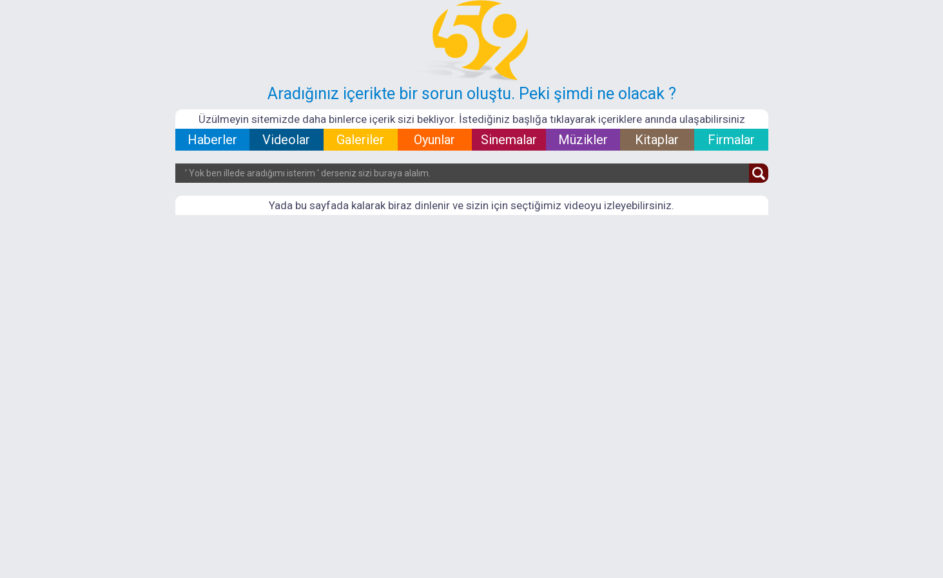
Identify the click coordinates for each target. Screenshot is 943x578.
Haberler (212, 139)
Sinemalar (509, 139)
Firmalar (731, 139)
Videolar (286, 139)
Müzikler (583, 139)
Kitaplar (657, 139)
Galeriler (360, 139)
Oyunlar (434, 139)
